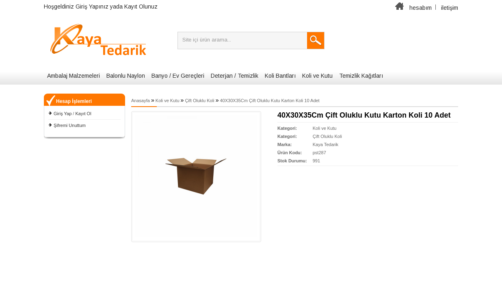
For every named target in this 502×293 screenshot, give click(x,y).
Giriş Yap (62, 113)
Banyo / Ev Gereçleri (177, 75)
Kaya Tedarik (325, 144)
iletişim (449, 7)
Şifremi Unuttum (70, 125)
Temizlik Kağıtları (361, 75)
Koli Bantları (280, 75)
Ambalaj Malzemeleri (73, 75)
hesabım (420, 7)
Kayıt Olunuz (141, 6)
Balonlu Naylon (125, 75)
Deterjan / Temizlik (234, 75)
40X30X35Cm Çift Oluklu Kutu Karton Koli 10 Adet (269, 100)
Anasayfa (140, 100)
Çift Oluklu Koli (199, 100)
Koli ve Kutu (317, 75)
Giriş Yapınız (92, 6)
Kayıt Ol (83, 113)
